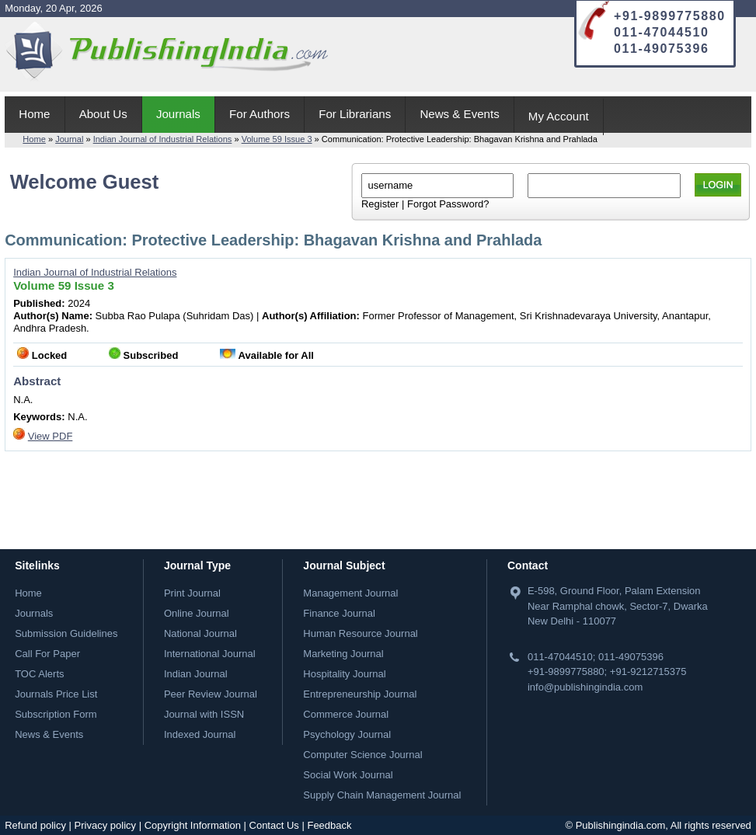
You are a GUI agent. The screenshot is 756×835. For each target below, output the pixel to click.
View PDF (50, 436)
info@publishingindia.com (585, 687)
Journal (69, 139)
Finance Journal (339, 613)
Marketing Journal (343, 653)
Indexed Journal (200, 734)
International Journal (210, 653)
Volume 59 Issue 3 (277, 139)
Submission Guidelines (66, 633)
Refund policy (35, 825)
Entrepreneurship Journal (359, 694)
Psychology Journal (347, 734)
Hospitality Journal (344, 674)
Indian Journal (196, 674)
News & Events (459, 113)
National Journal (200, 633)
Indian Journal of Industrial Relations (162, 139)
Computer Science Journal (362, 754)
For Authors (259, 113)
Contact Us (274, 825)
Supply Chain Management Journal (382, 795)
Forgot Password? (448, 204)
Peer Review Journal (210, 694)
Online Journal (196, 613)
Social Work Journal (347, 775)
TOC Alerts (39, 674)
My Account (558, 116)
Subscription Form (55, 714)
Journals (178, 113)
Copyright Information (193, 825)
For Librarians (355, 113)
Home (34, 113)
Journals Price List (56, 694)
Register (380, 204)
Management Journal (350, 593)
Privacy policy (105, 825)
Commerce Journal (345, 714)
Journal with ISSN (204, 714)
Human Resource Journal (360, 633)
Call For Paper (47, 653)
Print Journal (192, 593)
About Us (103, 113)
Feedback (329, 825)
